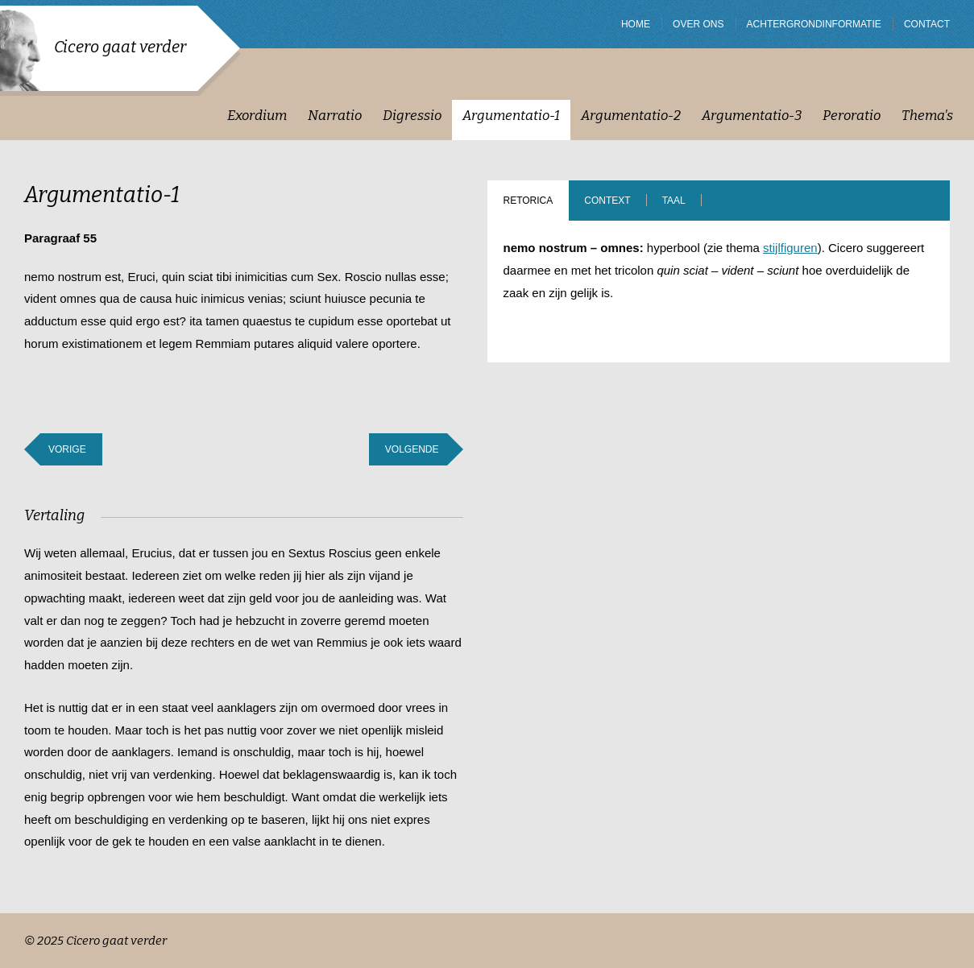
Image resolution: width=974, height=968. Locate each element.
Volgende (412, 449)
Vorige (67, 449)
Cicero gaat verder (120, 46)
